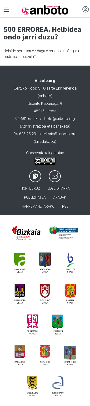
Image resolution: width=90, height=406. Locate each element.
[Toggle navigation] (6, 10)
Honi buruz (30, 188)
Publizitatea (35, 198)
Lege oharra (59, 188)
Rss (65, 207)
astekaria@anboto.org (57, 134)
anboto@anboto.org (57, 118)
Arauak (59, 198)
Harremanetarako (38, 207)
